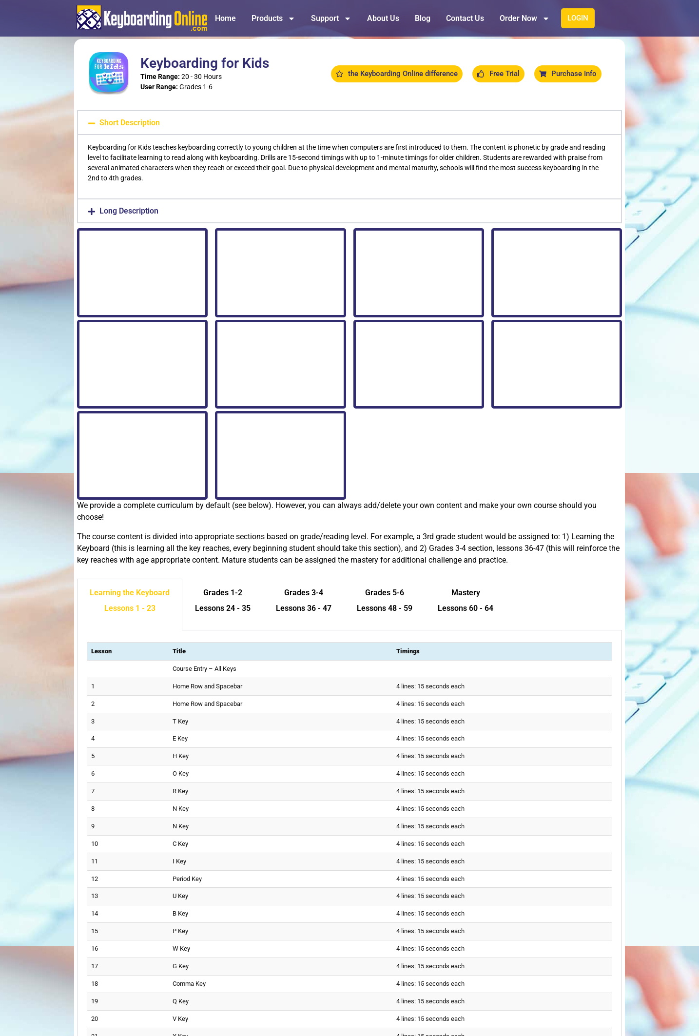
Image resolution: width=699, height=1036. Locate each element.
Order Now (525, 18)
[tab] (129, 604)
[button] (349, 122)
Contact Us (465, 18)
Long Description (128, 210)
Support (331, 18)
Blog (422, 18)
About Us (383, 18)
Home (225, 18)
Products (273, 18)
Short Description (129, 122)
